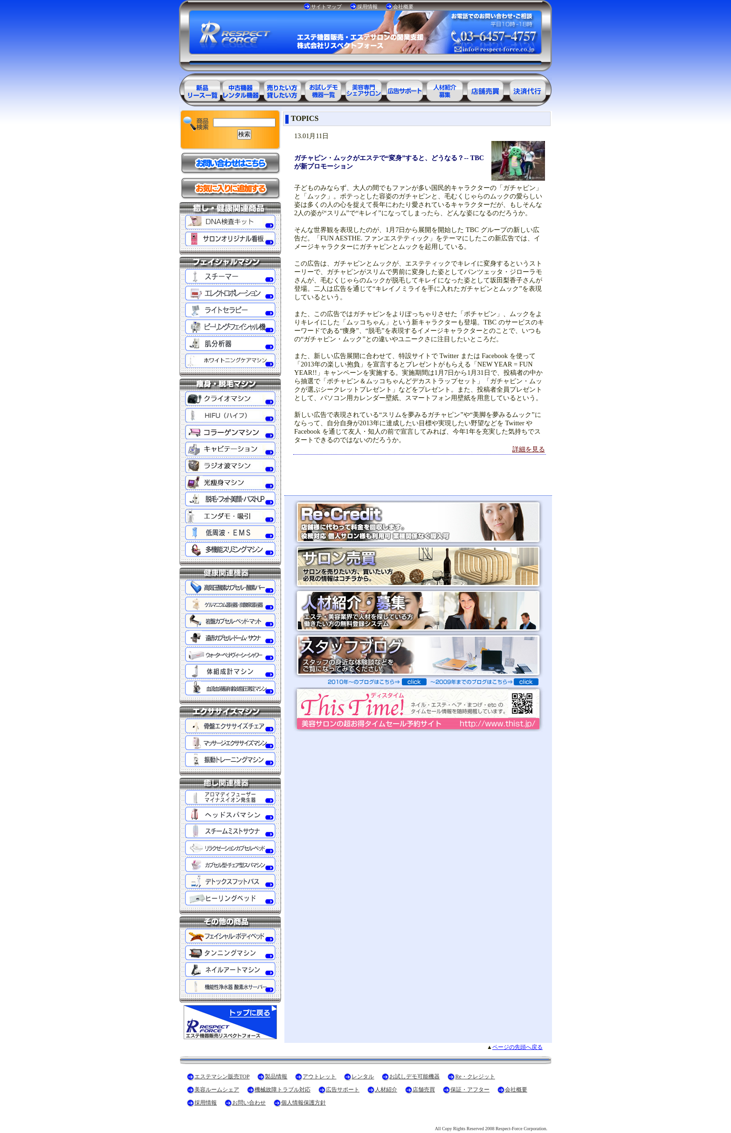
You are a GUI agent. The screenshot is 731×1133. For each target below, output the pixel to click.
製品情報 (276, 1076)
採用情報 (367, 6)
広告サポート (342, 1089)
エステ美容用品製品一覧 (199, 88)
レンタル (363, 1076)
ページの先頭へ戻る (517, 1047)
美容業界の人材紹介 (445, 88)
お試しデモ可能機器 (414, 1076)
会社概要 (403, 6)
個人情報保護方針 (303, 1102)
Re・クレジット (475, 1076)
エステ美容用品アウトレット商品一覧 (240, 88)
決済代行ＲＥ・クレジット (527, 88)
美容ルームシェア (216, 1089)
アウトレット (319, 1076)
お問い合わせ (249, 1102)
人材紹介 (386, 1089)
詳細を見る (528, 449)
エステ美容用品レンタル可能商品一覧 (281, 88)
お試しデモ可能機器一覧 (322, 88)
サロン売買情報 (486, 88)
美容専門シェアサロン (363, 88)
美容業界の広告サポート (404, 88)
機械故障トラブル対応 (282, 1089)
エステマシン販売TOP (221, 1076)
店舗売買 (424, 1089)
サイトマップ (326, 6)
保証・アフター (470, 1089)
